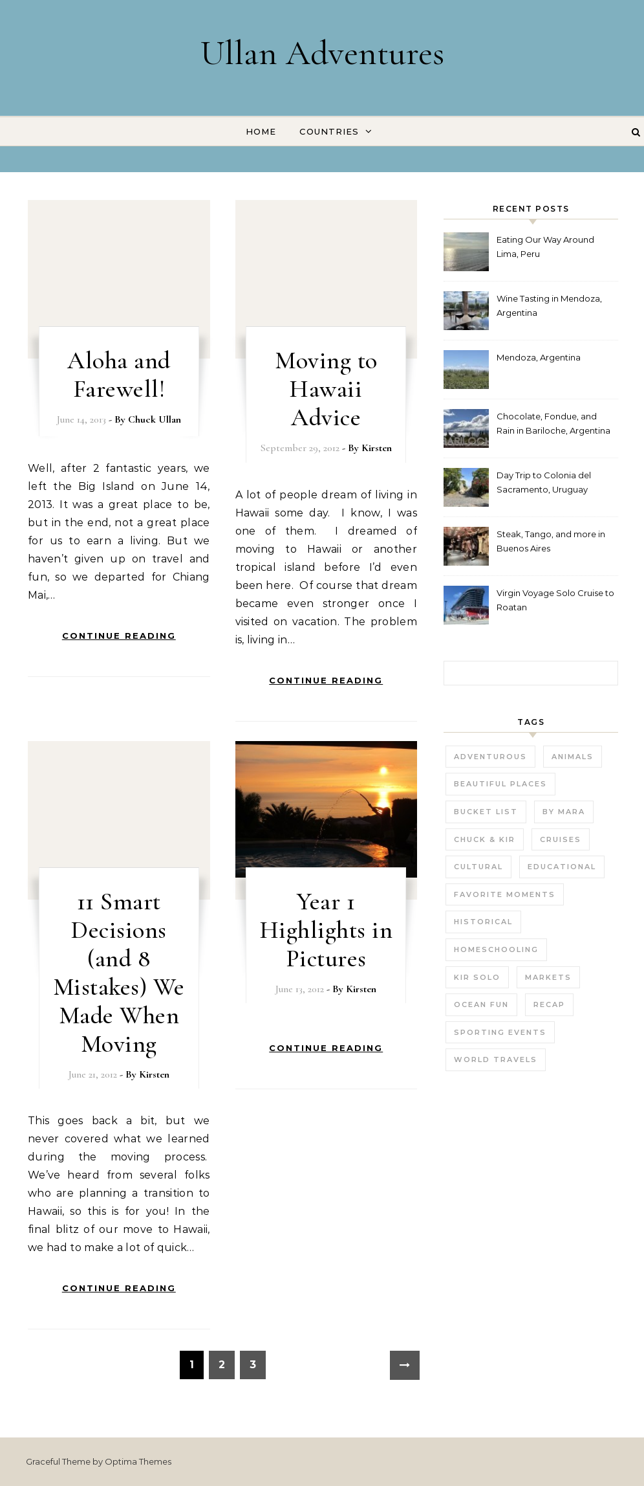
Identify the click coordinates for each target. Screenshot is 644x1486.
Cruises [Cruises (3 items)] (560, 839)
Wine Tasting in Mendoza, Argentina (549, 305)
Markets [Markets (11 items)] (548, 977)
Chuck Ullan (154, 419)
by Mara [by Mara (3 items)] (563, 811)
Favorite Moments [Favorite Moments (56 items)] (504, 894)
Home (261, 131)
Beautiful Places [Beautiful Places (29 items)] (500, 783)
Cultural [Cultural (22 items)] (478, 866)
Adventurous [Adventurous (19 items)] (490, 756)
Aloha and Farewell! (119, 375)
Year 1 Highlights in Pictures (326, 930)
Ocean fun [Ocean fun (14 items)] (481, 1004)
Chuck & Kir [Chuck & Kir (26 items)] (484, 839)
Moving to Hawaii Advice (326, 389)
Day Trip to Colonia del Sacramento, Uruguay (544, 482)
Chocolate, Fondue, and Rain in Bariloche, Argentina (553, 423)
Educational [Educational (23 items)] (562, 866)
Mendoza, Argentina (539, 357)
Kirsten (376, 447)
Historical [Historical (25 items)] (483, 921)
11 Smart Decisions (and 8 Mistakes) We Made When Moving (119, 973)
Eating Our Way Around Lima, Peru (545, 246)
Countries (329, 131)
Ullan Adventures (322, 53)
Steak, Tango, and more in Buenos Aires (551, 541)
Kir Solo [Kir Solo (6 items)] (477, 977)
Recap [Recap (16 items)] (549, 1004)
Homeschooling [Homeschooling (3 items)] (496, 949)
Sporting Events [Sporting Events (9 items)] (500, 1032)
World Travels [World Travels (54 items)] (495, 1059)
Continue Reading (119, 635)
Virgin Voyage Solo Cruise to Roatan (555, 600)
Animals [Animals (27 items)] (573, 756)
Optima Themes (138, 1461)
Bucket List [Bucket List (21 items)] (486, 811)
